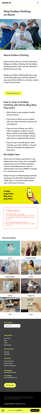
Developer (7, 354)
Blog (5, 340)
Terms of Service (9, 361)
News (5, 342)
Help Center (7, 345)
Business (6, 352)
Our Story (7, 338)
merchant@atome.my (10, 377)
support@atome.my (10, 372)
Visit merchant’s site (13, 93)
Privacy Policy (8, 363)
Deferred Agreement (10, 365)
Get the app (10, 385)
